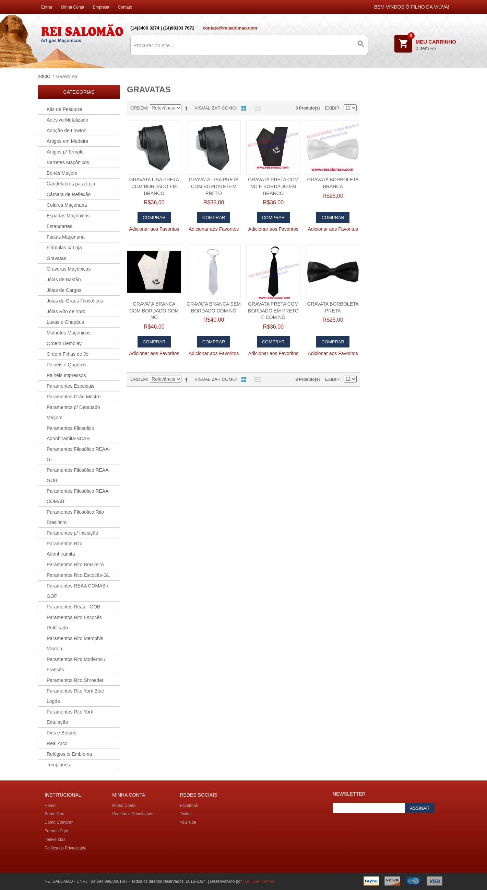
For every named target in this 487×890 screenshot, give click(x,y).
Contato (125, 7)
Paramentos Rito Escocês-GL (78, 575)
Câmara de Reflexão (69, 194)
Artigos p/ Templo (65, 152)
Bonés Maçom (62, 173)
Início (44, 76)
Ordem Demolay (64, 343)
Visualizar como (215, 108)
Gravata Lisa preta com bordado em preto (214, 186)
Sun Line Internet (258, 881)
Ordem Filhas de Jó (67, 354)
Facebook (189, 805)
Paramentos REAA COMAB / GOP (77, 591)
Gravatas (56, 258)
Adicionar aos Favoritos (154, 229)
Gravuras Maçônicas (69, 269)
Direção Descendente (187, 108)
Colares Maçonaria (67, 205)
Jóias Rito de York (66, 311)
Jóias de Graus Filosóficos (75, 301)
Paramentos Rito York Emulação (70, 717)
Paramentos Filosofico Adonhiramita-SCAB (70, 433)
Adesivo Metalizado (67, 120)
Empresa (101, 7)
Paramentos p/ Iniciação (72, 533)
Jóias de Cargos (64, 290)
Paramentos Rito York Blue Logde (75, 696)
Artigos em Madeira (67, 141)
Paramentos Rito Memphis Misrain (75, 643)
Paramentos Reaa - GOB (73, 606)
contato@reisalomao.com (230, 28)
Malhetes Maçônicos (69, 332)
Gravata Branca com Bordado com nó (154, 310)
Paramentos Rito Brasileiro (75, 564)
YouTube (188, 822)
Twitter (186, 813)
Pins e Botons (61, 732)
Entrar (46, 7)
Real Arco (57, 743)
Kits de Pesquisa (64, 109)
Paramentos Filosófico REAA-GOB (78, 475)
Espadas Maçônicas (68, 215)
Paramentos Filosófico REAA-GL (78, 454)
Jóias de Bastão (64, 279)
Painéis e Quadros (66, 364)
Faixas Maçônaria (66, 237)
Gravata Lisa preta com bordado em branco (154, 186)
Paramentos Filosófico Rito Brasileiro (75, 517)
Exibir (332, 108)
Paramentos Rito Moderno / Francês (76, 664)
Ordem (138, 108)
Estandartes (59, 226)
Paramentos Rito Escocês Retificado (74, 622)
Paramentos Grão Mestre (73, 396)
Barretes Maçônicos (68, 162)
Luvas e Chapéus (65, 322)
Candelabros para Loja (71, 183)
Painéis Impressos (66, 375)
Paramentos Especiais (70, 386)
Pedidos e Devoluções (132, 813)
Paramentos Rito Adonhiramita (64, 549)
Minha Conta (72, 7)
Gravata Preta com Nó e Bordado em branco (273, 186)
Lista (256, 108)
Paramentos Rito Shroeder (75, 680)
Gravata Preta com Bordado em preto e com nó (273, 310)
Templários (58, 764)
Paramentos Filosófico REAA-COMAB (78, 496)
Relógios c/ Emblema (69, 754)
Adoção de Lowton (66, 130)
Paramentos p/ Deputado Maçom (73, 412)
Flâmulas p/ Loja (64, 247)
